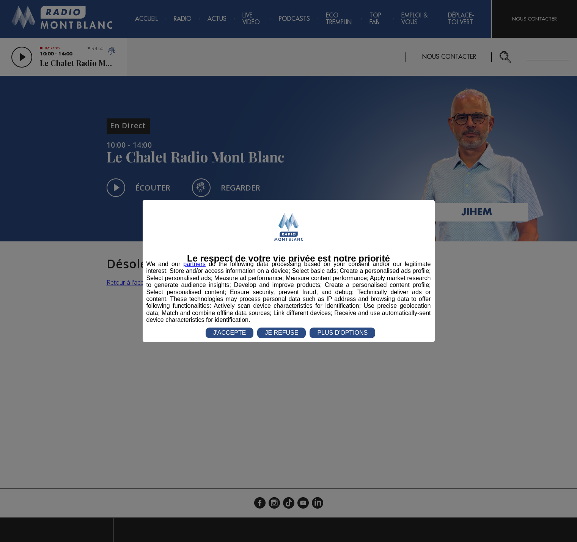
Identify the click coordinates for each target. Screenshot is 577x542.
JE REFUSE (281, 332)
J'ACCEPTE (229, 332)
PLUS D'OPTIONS (342, 332)
